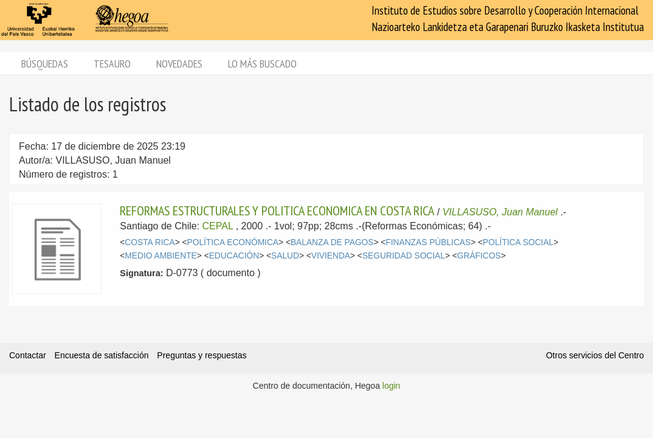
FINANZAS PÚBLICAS (428, 242)
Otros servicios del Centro (595, 355)
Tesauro (112, 64)
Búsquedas (44, 64)
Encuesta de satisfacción (102, 355)
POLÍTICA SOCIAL (518, 242)
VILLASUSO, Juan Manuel (500, 212)
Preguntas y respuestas (201, 355)
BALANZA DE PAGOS (332, 242)
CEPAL (217, 226)
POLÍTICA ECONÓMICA (233, 242)
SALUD (285, 255)
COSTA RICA (149, 242)
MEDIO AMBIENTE (160, 255)
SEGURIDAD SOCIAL (403, 255)
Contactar (27, 355)
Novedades (179, 64)
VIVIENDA (330, 255)
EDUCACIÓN (234, 255)
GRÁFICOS (479, 255)
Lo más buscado (262, 64)
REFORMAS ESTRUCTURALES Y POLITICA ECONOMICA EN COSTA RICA (277, 210)
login (391, 386)
